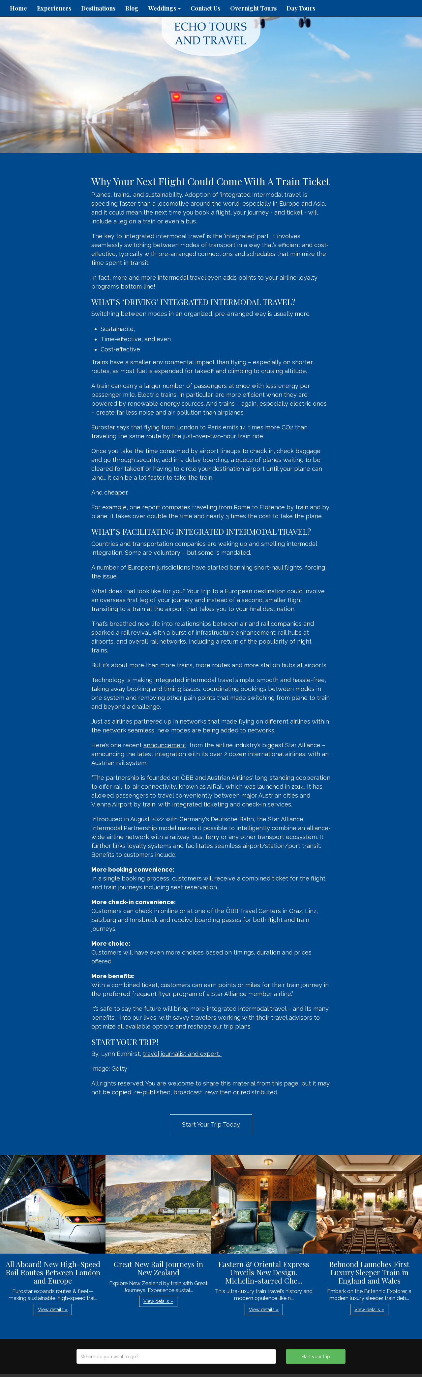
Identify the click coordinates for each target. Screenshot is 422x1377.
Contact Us (205, 8)
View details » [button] (53, 1309)
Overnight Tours (253, 8)
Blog (131, 8)
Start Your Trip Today (211, 1124)
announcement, (165, 745)
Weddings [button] (164, 8)
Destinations (98, 8)
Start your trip (315, 1356)
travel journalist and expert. (182, 1053)
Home (18, 8)
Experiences (54, 8)
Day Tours (300, 8)
